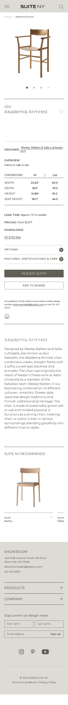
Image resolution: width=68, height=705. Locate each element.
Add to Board (34, 285)
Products (8, 17)
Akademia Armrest (24, 17)
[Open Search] (61, 6)
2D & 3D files (12, 237)
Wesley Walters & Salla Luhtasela (41, 147)
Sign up (56, 634)
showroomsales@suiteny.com (28, 304)
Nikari (7, 106)
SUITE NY (42, 677)
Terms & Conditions (24, 682)
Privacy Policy (47, 682)
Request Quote (34, 273)
